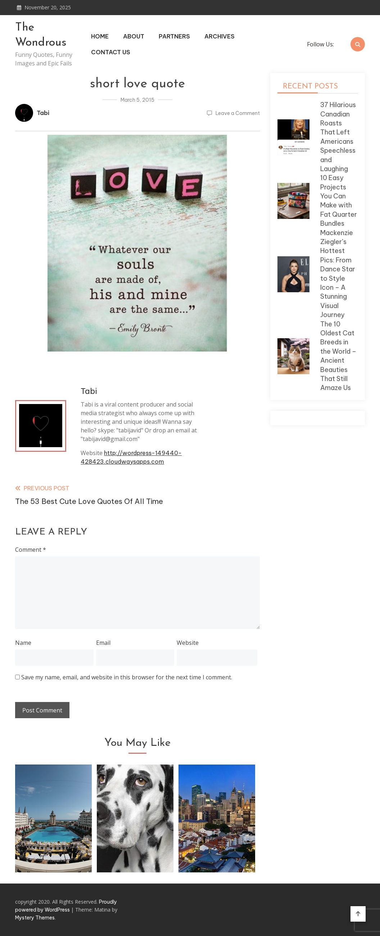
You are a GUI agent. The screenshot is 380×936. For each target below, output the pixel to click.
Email (103, 643)
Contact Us (110, 52)
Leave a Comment (238, 113)
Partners (174, 36)
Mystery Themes (35, 917)
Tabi (43, 112)
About (133, 36)
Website (188, 643)
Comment (30, 550)
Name (23, 643)
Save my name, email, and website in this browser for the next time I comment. (126, 677)
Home (100, 36)
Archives (219, 36)
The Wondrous (41, 35)
